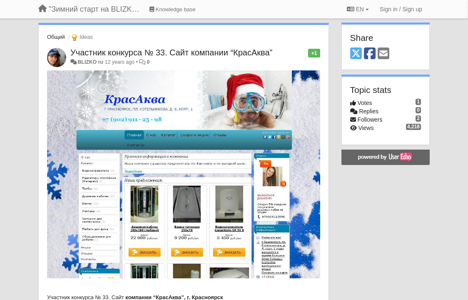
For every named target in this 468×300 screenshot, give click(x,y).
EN (358, 9)
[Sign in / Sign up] (401, 9)
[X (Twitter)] (356, 54)
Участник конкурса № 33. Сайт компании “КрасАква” (171, 52)
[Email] (383, 54)
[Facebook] (370, 54)
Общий (56, 37)
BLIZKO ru (91, 62)
